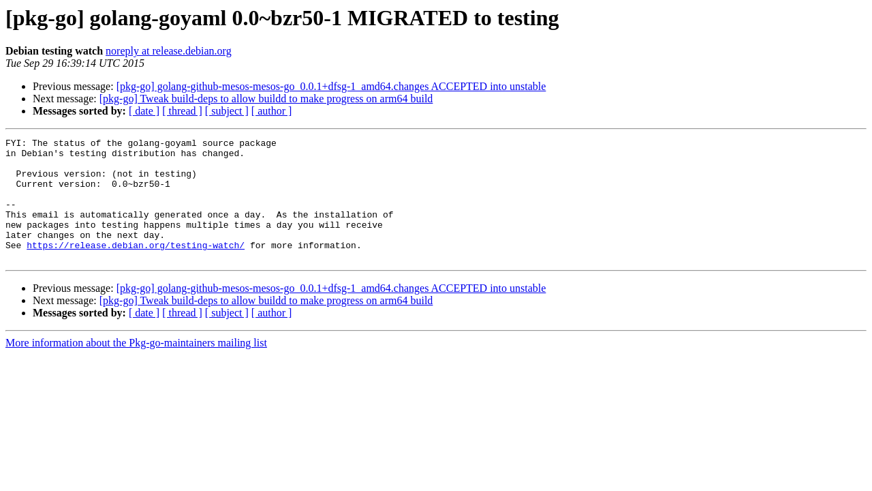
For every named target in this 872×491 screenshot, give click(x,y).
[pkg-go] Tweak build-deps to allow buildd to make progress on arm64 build (266, 98)
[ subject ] (227, 111)
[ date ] (144, 111)
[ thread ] (182, 111)
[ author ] (271, 111)
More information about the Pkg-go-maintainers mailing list (136, 367)
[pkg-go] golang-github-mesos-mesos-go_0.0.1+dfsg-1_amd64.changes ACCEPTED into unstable (331, 86)
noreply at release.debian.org (169, 51)
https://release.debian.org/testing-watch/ (136, 267)
